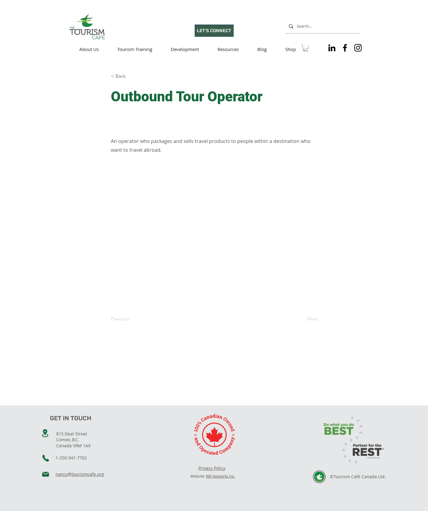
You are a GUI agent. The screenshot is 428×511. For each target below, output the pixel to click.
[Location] (45, 433)
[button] (305, 48)
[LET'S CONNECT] (214, 31)
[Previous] (131, 319)
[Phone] (46, 458)
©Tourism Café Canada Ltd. (358, 476)
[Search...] (322, 26)
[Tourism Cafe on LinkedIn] (332, 48)
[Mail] (46, 474)
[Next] (302, 319)
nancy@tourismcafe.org (80, 474)
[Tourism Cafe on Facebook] (345, 48)
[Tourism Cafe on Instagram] (358, 48)
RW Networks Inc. (220, 476)
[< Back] (131, 76)
